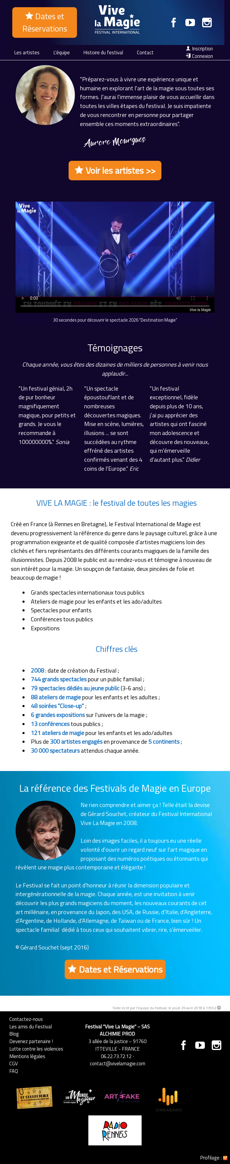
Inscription (199, 48)
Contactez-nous (26, 1019)
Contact (145, 52)
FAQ (13, 1071)
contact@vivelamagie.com (117, 1063)
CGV (13, 1063)
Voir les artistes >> (115, 170)
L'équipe (61, 52)
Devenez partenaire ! (31, 1041)
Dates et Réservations (44, 22)
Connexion (199, 56)
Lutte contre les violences (36, 1048)
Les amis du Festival (30, 1026)
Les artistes (27, 52)
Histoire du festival (103, 52)
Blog (14, 1033)
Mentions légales (27, 1056)
